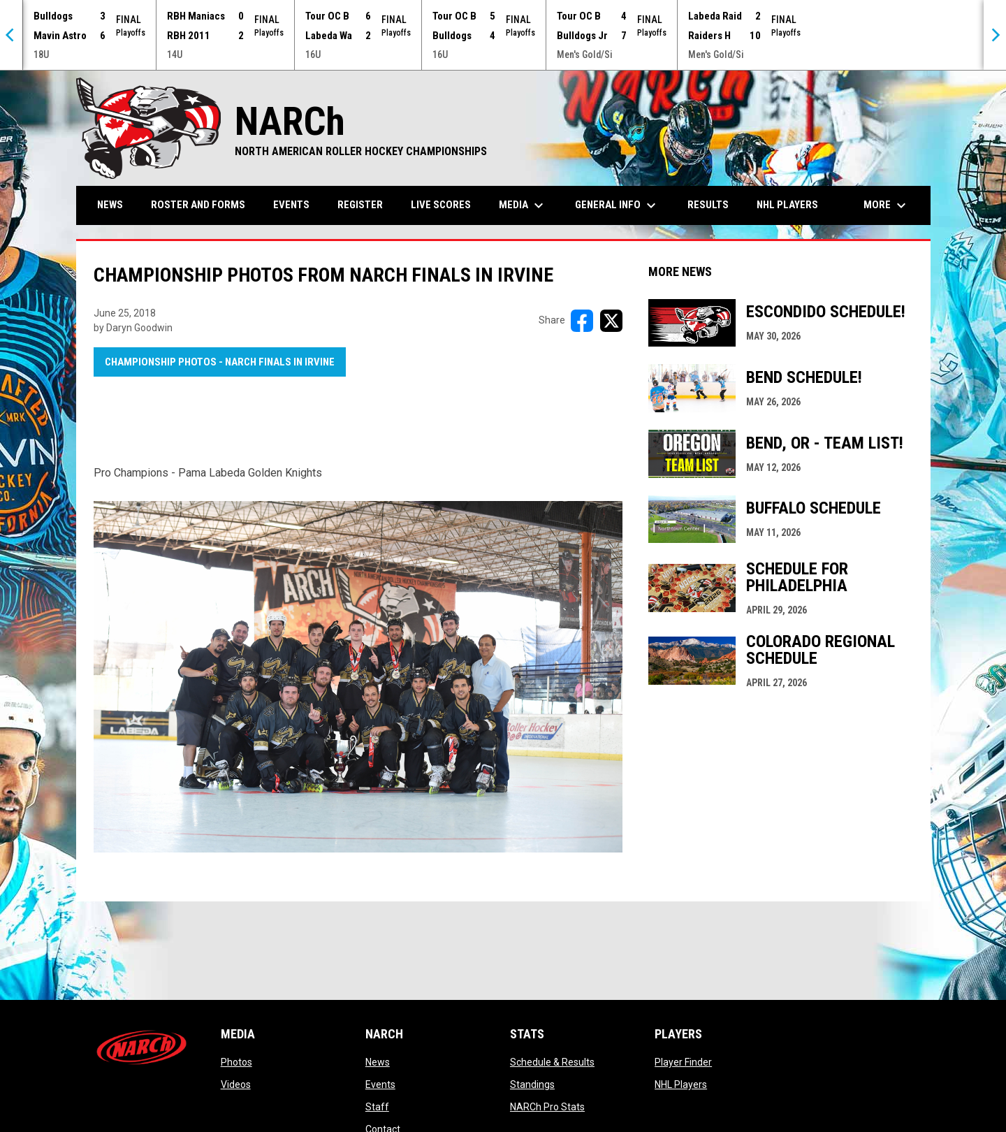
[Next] (995, 35)
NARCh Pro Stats (547, 1106)
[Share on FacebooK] (582, 321)
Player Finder (683, 1062)
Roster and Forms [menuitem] (198, 204)
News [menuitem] (110, 204)
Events (380, 1084)
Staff (377, 1106)
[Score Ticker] (503, 35)
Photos (236, 1062)
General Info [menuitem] (617, 205)
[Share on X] (611, 321)
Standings (532, 1084)
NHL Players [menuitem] (787, 204)
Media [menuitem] (523, 205)
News (377, 1062)
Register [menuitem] (360, 204)
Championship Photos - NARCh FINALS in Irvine (220, 362)
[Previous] (11, 35)
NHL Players (681, 1084)
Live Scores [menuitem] (441, 204)
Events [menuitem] (291, 204)
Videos (236, 1084)
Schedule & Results (552, 1062)
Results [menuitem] (708, 204)
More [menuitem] (886, 205)
